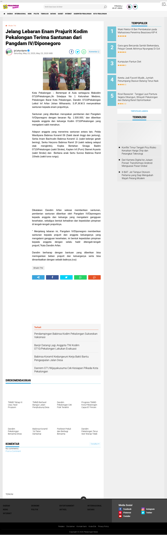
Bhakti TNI (14, 25)
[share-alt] (38, 277)
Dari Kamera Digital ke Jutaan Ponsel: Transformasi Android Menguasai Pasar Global (137, 155)
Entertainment (66, 505)
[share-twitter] (77, 51)
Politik (49, 14)
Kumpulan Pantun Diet (139, 59)
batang (73, 14)
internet (94, 14)
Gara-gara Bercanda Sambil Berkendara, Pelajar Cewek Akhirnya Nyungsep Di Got (142, 47)
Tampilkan (95, 444)
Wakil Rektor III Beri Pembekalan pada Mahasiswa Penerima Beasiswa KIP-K (143, 32)
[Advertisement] (17, 102)
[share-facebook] (71, 51)
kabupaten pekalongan (114, 14)
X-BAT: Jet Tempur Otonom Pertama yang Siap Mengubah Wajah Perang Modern (137, 167)
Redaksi (58, 527)
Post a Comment (13, 451)
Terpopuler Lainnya (139, 103)
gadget (83, 14)
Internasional (27, 14)
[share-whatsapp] (83, 51)
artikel (63, 509)
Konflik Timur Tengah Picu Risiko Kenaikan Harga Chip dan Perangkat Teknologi (139, 142)
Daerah (13, 14)
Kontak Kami (81, 527)
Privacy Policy (106, 527)
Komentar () (94, 52)
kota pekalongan (136, 14)
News (40, 14)
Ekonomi (35, 505)
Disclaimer (69, 527)
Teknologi (61, 14)
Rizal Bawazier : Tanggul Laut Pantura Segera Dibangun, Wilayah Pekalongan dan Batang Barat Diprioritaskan (143, 93)
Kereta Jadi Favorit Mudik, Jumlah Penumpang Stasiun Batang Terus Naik (142, 77)
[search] (75, 6)
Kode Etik (93, 527)
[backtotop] (83, 499)
